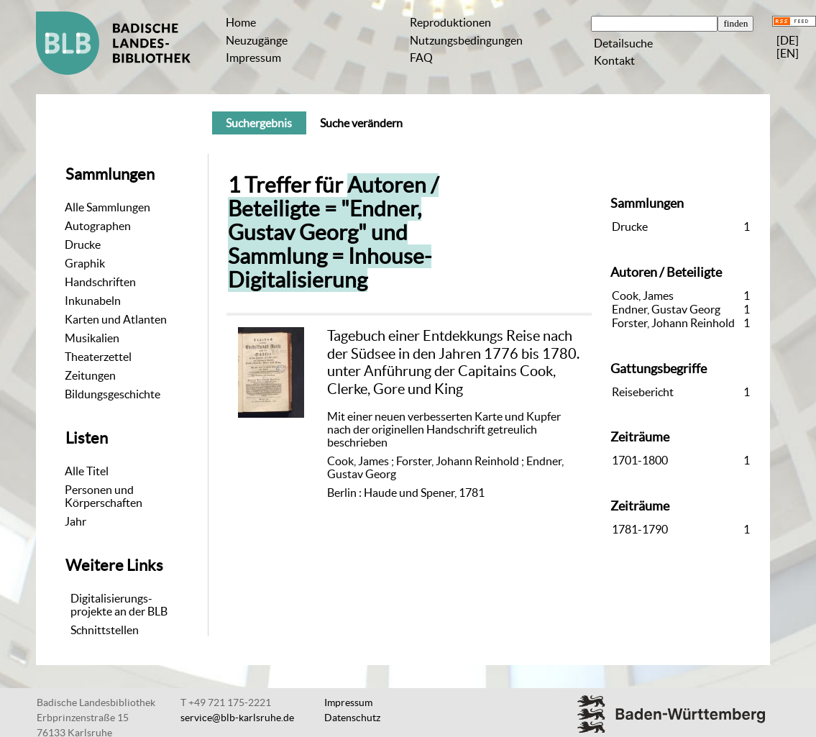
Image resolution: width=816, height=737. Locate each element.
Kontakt (614, 60)
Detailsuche (623, 43)
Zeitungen (90, 375)
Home (241, 22)
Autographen (98, 225)
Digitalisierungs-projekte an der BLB (119, 605)
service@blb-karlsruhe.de (237, 717)
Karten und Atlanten (116, 319)
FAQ (421, 57)
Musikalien (92, 337)
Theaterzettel (98, 356)
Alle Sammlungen (107, 207)
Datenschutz (352, 717)
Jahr (75, 521)
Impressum (253, 57)
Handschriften (100, 281)
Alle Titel (87, 470)
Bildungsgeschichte (112, 394)
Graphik (85, 263)
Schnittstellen (104, 629)
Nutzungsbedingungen (466, 40)
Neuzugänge (257, 40)
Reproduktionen (450, 22)
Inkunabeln (93, 300)
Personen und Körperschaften (103, 496)
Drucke (83, 244)
